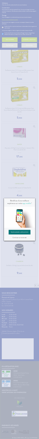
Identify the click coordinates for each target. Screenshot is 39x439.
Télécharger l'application (19, 232)
